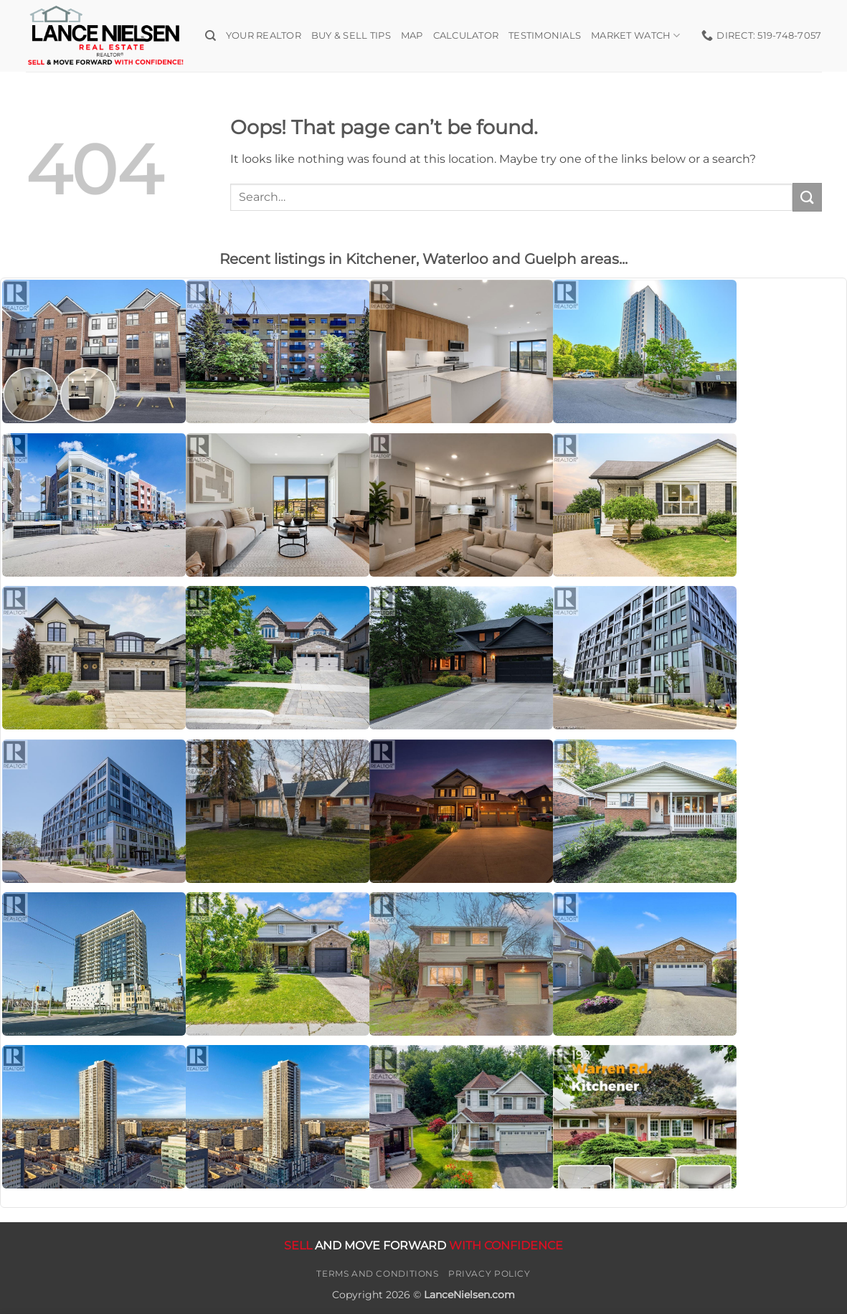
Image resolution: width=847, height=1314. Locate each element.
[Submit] (806, 197)
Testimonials (544, 35)
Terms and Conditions (377, 1273)
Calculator (466, 35)
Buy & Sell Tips (351, 35)
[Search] (210, 35)
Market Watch (636, 35)
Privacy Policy (489, 1273)
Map (412, 35)
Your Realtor (263, 35)
